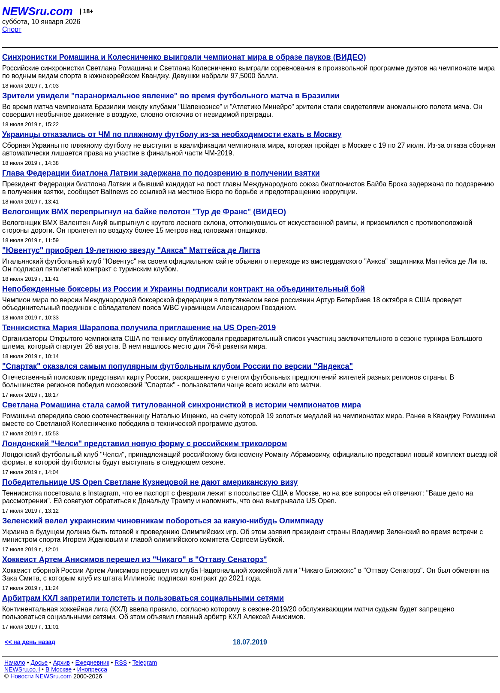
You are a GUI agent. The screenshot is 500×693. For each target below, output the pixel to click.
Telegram (145, 662)
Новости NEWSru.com (41, 676)
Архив (61, 662)
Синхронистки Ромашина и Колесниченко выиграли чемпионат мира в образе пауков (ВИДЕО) (184, 57)
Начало (14, 662)
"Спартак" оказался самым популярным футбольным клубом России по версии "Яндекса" (177, 366)
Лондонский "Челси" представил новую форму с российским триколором (144, 443)
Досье (39, 662)
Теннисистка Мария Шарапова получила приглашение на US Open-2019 (139, 327)
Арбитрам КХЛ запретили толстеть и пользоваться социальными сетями (143, 598)
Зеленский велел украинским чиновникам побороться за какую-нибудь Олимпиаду (162, 521)
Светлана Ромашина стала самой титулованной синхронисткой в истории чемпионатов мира (181, 405)
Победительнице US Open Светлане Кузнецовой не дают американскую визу (150, 482)
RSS (120, 662)
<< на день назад (30, 641)
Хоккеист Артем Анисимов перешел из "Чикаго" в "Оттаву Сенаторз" (134, 559)
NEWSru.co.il (22, 669)
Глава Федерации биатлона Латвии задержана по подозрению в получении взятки (161, 173)
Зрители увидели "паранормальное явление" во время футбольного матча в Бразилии (171, 95)
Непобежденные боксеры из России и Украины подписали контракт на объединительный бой (183, 289)
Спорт (11, 29)
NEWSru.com (37, 11)
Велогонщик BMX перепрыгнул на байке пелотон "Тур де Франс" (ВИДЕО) (144, 211)
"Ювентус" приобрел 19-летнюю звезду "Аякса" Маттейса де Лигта (131, 250)
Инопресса (92, 669)
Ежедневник (92, 662)
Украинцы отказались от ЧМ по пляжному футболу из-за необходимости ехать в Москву (171, 134)
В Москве (58, 669)
